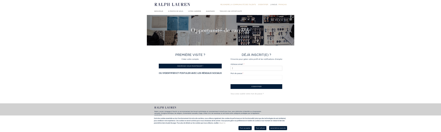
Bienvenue (158, 11)
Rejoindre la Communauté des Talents (238, 4)
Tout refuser (260, 128)
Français (282, 4)
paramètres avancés (278, 128)
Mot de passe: (237, 73)
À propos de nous (175, 11)
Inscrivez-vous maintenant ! (190, 66)
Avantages (210, 11)
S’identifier (263, 4)
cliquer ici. (222, 123)
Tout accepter (245, 128)
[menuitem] (238, 4)
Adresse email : (237, 64)
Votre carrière (194, 11)
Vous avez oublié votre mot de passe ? (247, 94)
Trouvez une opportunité (231, 11)
